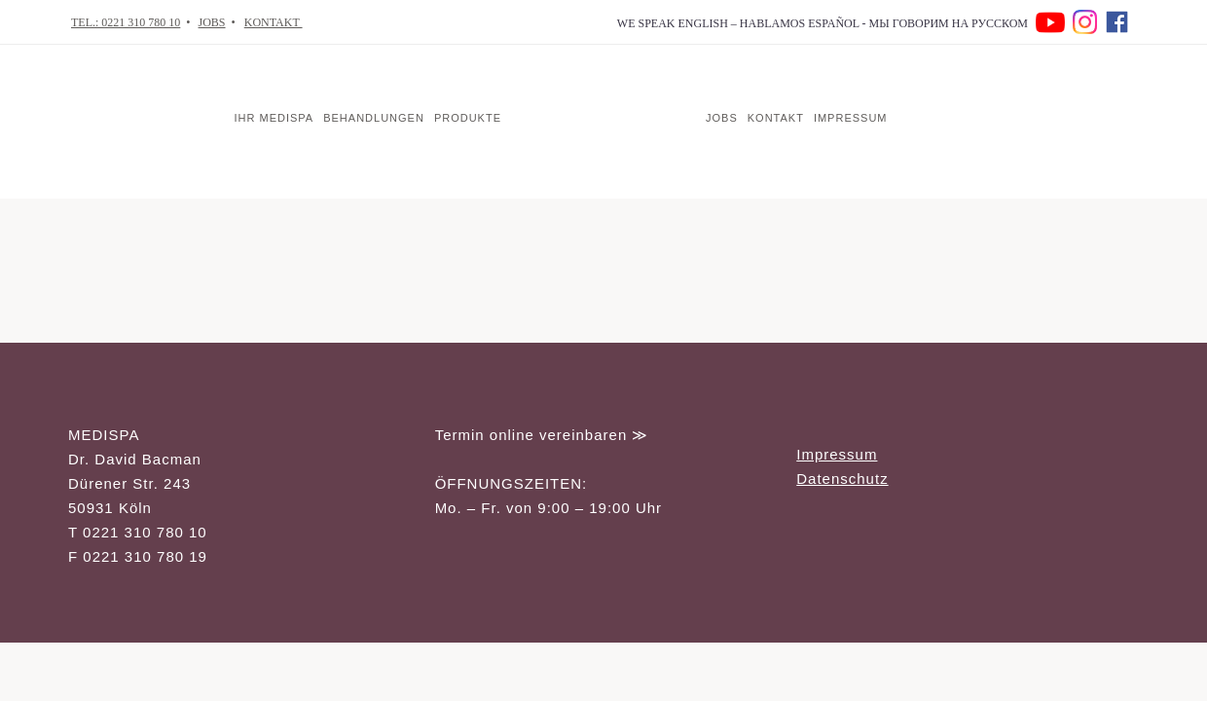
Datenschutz (842, 478)
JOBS (212, 22)
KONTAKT (273, 22)
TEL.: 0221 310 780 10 (125, 22)
